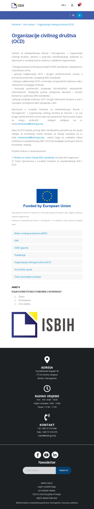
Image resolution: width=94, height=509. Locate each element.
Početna (16, 24)
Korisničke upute (23, 269)
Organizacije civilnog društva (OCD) (55, 24)
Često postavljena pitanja (27, 276)
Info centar (29, 24)
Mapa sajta (46, 483)
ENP (16, 240)
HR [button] (63, 5)
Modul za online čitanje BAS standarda (34, 157)
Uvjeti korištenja (47, 486)
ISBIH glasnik (21, 247)
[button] (72, 15)
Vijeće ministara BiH (46, 498)
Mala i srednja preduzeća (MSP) (30, 233)
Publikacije (20, 255)
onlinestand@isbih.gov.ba (29, 123)
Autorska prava (46, 490)
